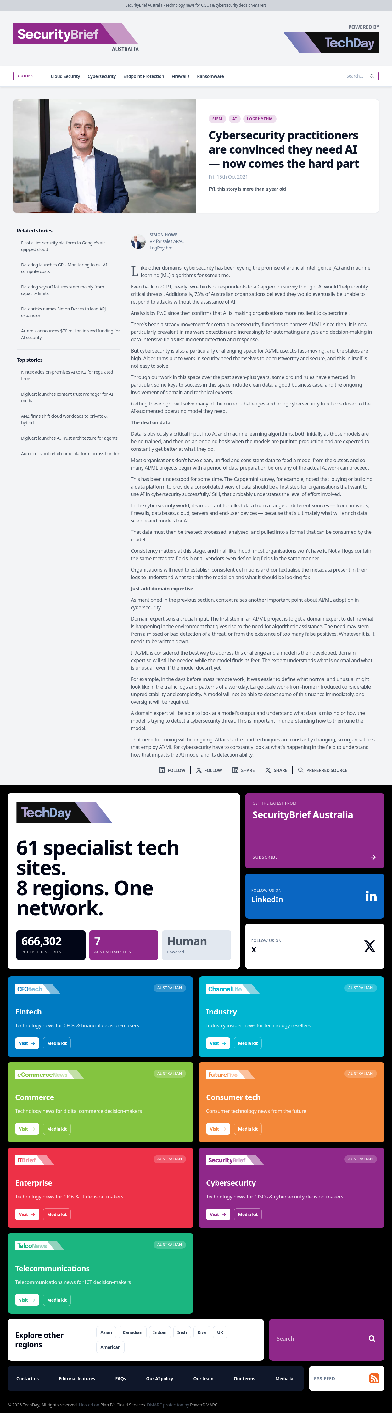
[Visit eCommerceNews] (49, 1075)
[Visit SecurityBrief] (240, 1160)
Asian (106, 1332)
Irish (182, 1332)
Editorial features (77, 1379)
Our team (203, 1379)
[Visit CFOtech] (49, 989)
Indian (160, 1332)
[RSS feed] (346, 1378)
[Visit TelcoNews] (49, 1246)
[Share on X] (276, 770)
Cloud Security (65, 76)
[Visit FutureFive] (240, 1075)
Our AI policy (159, 1379)
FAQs (120, 1379)
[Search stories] (341, 76)
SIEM (217, 118)
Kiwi (202, 1332)
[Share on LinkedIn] (243, 770)
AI (234, 118)
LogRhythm (260, 118)
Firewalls (181, 76)
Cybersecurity (101, 76)
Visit (27, 1043)
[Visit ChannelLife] (240, 989)
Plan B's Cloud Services (122, 1405)
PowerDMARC (203, 1405)
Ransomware (210, 76)
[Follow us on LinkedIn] (172, 770)
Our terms (244, 1379)
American (110, 1347)
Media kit (57, 1043)
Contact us (27, 1379)
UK (220, 1332)
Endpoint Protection (143, 76)
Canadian (133, 1332)
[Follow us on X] (209, 770)
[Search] (372, 76)
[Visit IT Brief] (49, 1160)
